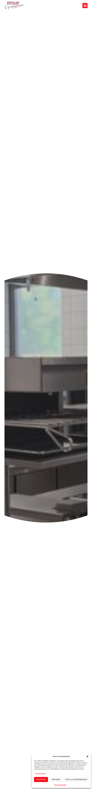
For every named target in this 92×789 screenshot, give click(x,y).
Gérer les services (40, 773)
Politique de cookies (60, 785)
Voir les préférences (76, 780)
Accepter (41, 780)
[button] (87, 756)
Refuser (56, 780)
